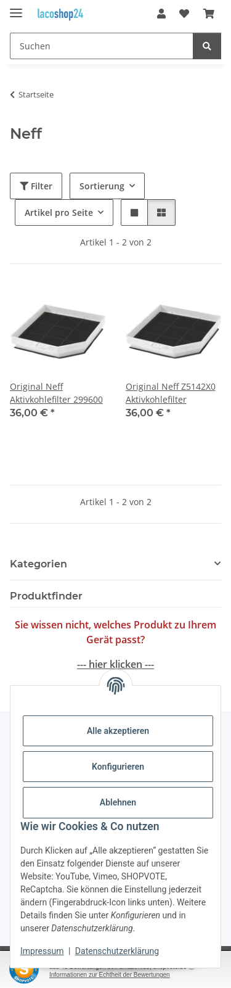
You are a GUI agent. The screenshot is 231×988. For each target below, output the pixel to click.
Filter (36, 186)
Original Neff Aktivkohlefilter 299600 (56, 393)
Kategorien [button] (38, 564)
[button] (161, 13)
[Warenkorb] (209, 13)
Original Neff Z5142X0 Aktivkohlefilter (171, 393)
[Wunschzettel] (184, 13)
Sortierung (101, 186)
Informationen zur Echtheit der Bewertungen (109, 974)
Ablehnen (118, 802)
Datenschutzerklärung (117, 951)
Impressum (41, 951)
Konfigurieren (118, 767)
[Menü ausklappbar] (16, 7)
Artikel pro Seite (59, 212)
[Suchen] (101, 46)
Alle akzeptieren (118, 731)
